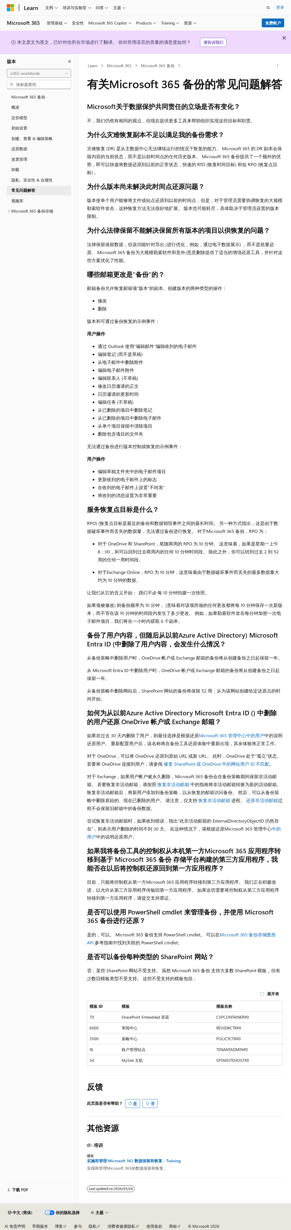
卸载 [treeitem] (15, 169)
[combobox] (39, 73)
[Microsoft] (10, 7)
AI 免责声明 (15, 1226)
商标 (173, 1226)
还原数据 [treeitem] (19, 148)
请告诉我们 (213, 42)
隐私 (93, 1226)
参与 (78, 1226)
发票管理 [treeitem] (19, 159)
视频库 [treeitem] (17, 200)
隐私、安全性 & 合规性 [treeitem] (32, 180)
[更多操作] (277, 65)
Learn (92, 65)
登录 (280, 7)
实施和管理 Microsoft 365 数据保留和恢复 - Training (134, 1160)
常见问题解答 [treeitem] (23, 190)
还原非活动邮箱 (262, 800)
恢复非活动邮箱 (173, 784)
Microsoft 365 (119, 65)
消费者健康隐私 (121, 1226)
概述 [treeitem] (15, 107)
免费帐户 (273, 23)
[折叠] (70, 61)
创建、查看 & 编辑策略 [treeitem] (32, 138)
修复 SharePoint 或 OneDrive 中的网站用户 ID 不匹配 (216, 764)
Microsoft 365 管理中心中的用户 (231, 735)
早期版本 (40, 1226)
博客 (59, 1226)
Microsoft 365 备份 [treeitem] (28, 97)
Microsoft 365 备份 (157, 65)
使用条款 (154, 1226)
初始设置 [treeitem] (19, 128)
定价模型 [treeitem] (19, 117)
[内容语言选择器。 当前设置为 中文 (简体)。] (20, 1212)
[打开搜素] (268, 8)
